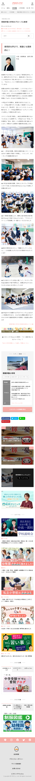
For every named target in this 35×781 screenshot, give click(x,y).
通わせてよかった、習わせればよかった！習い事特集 (16, 656)
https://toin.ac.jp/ (16, 403)
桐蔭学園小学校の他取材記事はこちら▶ (21, 324)
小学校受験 (22, 8)
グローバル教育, (7, 31)
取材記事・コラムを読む (23, 28)
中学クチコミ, (21, 31)
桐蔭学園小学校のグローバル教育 (26, 12)
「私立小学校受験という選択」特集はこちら (15, 343)
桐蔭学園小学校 (6, 18)
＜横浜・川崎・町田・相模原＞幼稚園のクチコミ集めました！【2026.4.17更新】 (17, 571)
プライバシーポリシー (16, 759)
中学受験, (5, 28)
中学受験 (14, 8)
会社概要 (16, 754)
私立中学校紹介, (12, 28)
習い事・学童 (30, 8)
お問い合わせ (16, 768)
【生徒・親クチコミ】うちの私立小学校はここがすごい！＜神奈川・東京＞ (16, 600)
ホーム (3, 8)
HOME (5, 12)
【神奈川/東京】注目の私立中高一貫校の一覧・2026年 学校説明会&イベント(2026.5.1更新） (17, 542)
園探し (8, 8)
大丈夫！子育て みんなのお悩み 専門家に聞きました (16, 628)
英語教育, (14, 31)
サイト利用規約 (16, 764)
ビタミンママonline (17, 774)
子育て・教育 (6, 626)
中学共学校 (27, 31)
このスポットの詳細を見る (17, 409)
